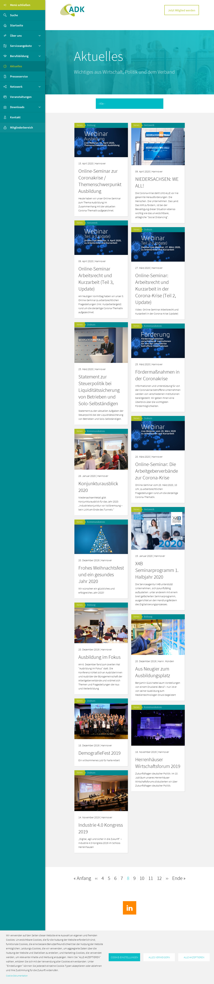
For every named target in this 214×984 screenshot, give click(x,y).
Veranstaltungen (21, 97)
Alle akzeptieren (194, 957)
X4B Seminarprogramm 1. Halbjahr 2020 (100, 570)
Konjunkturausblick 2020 (155, 483)
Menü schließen (15, 5)
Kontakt (15, 117)
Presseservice (19, 76)
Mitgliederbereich (16, 128)
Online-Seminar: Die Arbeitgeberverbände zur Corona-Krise (99, 469)
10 (142, 878)
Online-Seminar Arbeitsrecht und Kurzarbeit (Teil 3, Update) (153, 279)
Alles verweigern (159, 957)
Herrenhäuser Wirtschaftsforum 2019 (100, 764)
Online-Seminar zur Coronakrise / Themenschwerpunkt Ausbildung (99, 181)
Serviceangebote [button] (21, 46)
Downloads (17, 107)
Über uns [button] (16, 35)
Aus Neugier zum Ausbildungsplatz (95, 670)
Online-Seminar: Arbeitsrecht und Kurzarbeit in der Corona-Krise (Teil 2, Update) (98, 284)
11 (151, 878)
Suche (9, 15)
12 (160, 878)
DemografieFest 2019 (156, 746)
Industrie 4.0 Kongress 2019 (157, 829)
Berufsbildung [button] (19, 56)
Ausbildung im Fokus (156, 651)
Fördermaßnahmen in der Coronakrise (100, 370)
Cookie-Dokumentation (17, 975)
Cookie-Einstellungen (124, 957)
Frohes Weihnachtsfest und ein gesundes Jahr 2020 (158, 568)
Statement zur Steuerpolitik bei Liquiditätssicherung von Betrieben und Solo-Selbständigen (156, 386)
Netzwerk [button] (16, 87)
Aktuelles (16, 66)
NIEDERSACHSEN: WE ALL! (157, 182)
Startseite (16, 25)
